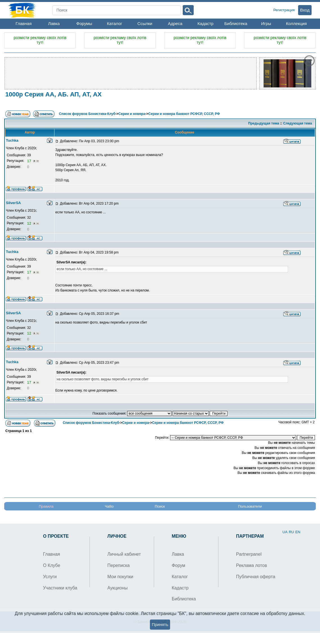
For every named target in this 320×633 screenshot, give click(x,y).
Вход (305, 10)
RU (291, 532)
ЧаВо (109, 506)
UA (284, 532)
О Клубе (51, 565)
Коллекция (296, 23)
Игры (266, 23)
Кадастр (206, 23)
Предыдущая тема (263, 123)
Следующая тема (297, 123)
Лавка (54, 23)
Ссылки (145, 23)
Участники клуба (60, 587)
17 (29, 161)
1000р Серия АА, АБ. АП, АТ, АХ (53, 94)
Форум (178, 565)
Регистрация (284, 10)
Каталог (114, 23)
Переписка (119, 565)
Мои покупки (120, 576)
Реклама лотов (251, 565)
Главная (23, 23)
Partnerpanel (249, 554)
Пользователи (250, 506)
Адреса (175, 23)
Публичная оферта (255, 576)
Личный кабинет (124, 554)
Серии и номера (131, 114)
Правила (46, 506)
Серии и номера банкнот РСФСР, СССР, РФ (184, 114)
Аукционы (118, 587)
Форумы (84, 23)
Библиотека (235, 23)
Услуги (50, 576)
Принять (160, 624)
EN (297, 532)
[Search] (116, 10)
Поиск (160, 506)
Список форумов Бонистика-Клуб (87, 114)
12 (29, 223)
